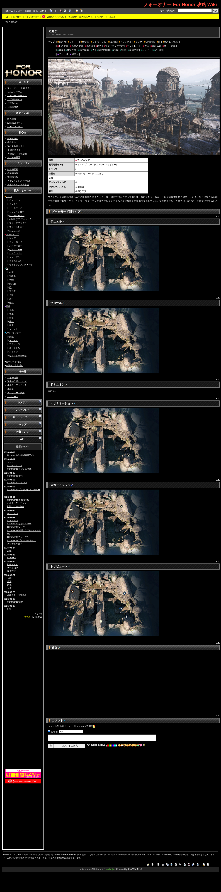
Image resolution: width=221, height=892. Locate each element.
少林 (11, 321)
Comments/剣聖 (15, 602)
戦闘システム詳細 (18, 153)
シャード (74, 42)
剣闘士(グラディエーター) (21, 219)
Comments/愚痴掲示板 (18, 500)
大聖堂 (85, 42)
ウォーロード (15, 242)
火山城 (158, 50)
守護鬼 (12, 276)
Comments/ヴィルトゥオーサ (21, 540)
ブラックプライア (17, 223)
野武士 (12, 283)
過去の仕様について (17, 381)
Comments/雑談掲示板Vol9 (20, 455)
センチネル (126, 42)
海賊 (11, 336)
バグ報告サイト (14, 99)
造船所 (53, 31)
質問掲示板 (12, 177)
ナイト (9, 196)
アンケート (12, 396)
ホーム (9, 10)
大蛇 (11, 280)
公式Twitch (12, 107)
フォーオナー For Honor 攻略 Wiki (180, 4)
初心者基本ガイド (16, 146)
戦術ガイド (15, 150)
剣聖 (11, 272)
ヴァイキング (12, 234)
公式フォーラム (14, 92)
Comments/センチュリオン (20, 469)
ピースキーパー (16, 208)
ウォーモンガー (16, 227)
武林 (8, 306)
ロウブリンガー (16, 212)
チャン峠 (63, 54)
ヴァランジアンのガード (21, 265)
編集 (28, 10)
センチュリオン (16, 215)
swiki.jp (110, 869)
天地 (11, 310)
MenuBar (11, 557)
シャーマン (14, 257)
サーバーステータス (17, 95)
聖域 (123, 50)
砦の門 (62, 42)
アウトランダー (13, 333)
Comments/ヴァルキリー (19, 523)
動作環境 (11, 122)
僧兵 (11, 302)
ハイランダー (15, 253)
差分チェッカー (13, 17)
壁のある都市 (171, 42)
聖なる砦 (156, 46)
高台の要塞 (77, 46)
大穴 (146, 46)
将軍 (11, 314)
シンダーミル (99, 42)
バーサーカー (15, 246)
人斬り (12, 295)
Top (6, 21)
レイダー (13, 238)
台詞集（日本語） (14, 365)
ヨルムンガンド (16, 261)
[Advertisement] (23, 46)
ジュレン (13, 329)
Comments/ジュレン (17, 482)
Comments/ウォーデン (18, 537)
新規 (35, 10)
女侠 (11, 318)
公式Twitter (12, 103)
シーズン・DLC (15, 126)
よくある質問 (13, 157)
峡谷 (99, 46)
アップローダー (31, 17)
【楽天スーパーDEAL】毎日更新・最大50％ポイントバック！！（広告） (81, 17)
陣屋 (61, 50)
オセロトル (14, 348)
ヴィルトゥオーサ (17, 355)
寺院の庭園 (104, 50)
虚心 (11, 299)
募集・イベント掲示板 (18, 184)
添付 (42, 10)
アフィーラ (14, 344)
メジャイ (13, 340)
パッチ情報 (12, 377)
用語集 (10, 389)
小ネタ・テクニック (17, 385)
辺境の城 (150, 42)
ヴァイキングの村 (114, 46)
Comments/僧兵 (15, 476)
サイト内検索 (167, 10)
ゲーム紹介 (12, 138)
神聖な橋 (71, 50)
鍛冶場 (113, 42)
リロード (20, 10)
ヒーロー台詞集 (13, 361)
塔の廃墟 (84, 50)
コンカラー (14, 204)
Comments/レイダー (17, 527)
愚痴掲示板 (12, 173)
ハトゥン (13, 351)
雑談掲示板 (12, 169)
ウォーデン (14, 200)
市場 (115, 50)
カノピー (146, 50)
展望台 (75, 54)
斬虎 (11, 325)
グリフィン (14, 230)
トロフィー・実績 (16, 392)
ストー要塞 (170, 46)
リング (138, 42)
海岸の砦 (134, 50)
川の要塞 (63, 46)
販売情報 (11, 119)
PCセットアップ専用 (20, 181)
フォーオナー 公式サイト (19, 88)
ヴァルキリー (15, 249)
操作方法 (11, 142)
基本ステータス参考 (16, 595)
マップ (51, 42)
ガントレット (134, 46)
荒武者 (12, 291)
